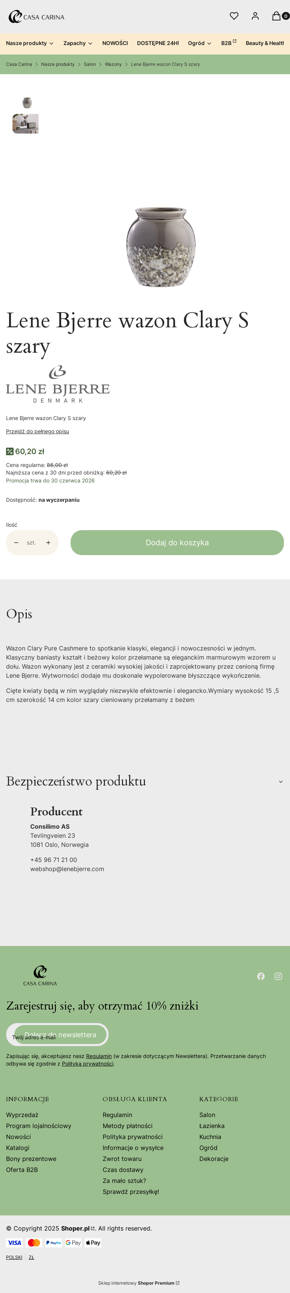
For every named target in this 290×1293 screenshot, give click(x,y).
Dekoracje (213, 1158)
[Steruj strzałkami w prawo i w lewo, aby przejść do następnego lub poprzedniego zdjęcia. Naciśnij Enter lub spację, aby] (161, 191)
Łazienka (212, 1126)
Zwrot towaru (122, 1158)
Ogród (208, 1147)
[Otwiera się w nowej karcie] (261, 976)
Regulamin (99, 1056)
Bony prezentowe (31, 1158)
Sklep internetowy (136, 1283)
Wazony (113, 64)
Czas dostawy (123, 1169)
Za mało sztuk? (124, 1180)
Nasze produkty (58, 64)
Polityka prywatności (133, 1137)
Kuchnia (210, 1137)
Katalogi (17, 1147)
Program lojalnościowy (38, 1126)
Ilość (11, 524)
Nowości (18, 1137)
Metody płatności (128, 1126)
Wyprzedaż (22, 1115)
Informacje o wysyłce (133, 1147)
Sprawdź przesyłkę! (131, 1191)
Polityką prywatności (87, 1064)
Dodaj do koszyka (177, 542)
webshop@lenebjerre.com (67, 869)
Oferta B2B (22, 1169)
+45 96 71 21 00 (53, 860)
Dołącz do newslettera (60, 1035)
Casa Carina (19, 64)
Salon (90, 64)
